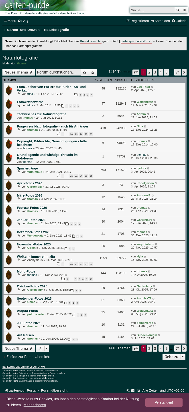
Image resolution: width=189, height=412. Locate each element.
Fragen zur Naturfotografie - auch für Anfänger (52, 126)
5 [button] (166, 72)
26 (81, 134)
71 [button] (178, 72)
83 (86, 264)
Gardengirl (34, 186)
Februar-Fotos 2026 (32, 207)
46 (86, 176)
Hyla (140, 256)
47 (91, 176)
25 (76, 134)
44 (76, 176)
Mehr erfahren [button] (35, 405)
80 (71, 264)
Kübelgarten (145, 183)
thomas (22, 63)
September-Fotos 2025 (34, 298)
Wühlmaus (34, 171)
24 (71, 134)
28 (91, 134)
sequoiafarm (145, 244)
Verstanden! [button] (164, 402)
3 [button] (155, 72)
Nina (140, 126)
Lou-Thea (143, 86)
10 (91, 279)
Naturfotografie (20, 58)
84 (91, 264)
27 (86, 134)
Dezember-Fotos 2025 (33, 232)
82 (81, 264)
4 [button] (161, 72)
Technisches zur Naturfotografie (41, 114)
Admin (141, 114)
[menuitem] (22, 21)
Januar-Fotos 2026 (31, 220)
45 (81, 176)
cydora (141, 168)
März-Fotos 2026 (29, 195)
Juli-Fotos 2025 (29, 323)
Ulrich (31, 247)
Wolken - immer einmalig (36, 256)
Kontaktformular (91, 41)
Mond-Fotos (26, 271)
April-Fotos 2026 (29, 183)
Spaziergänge (27, 168)
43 (71, 176)
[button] (135, 72)
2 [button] (149, 72)
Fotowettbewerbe (30, 102)
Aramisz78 (144, 298)
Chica (31, 302)
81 (76, 264)
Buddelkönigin (147, 335)
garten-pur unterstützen (136, 41)
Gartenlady (144, 219)
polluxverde (35, 314)
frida (30, 94)
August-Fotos (27, 310)
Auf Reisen (25, 335)
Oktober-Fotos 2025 (32, 286)
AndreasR (143, 195)
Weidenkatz (145, 101)
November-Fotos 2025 (34, 244)
